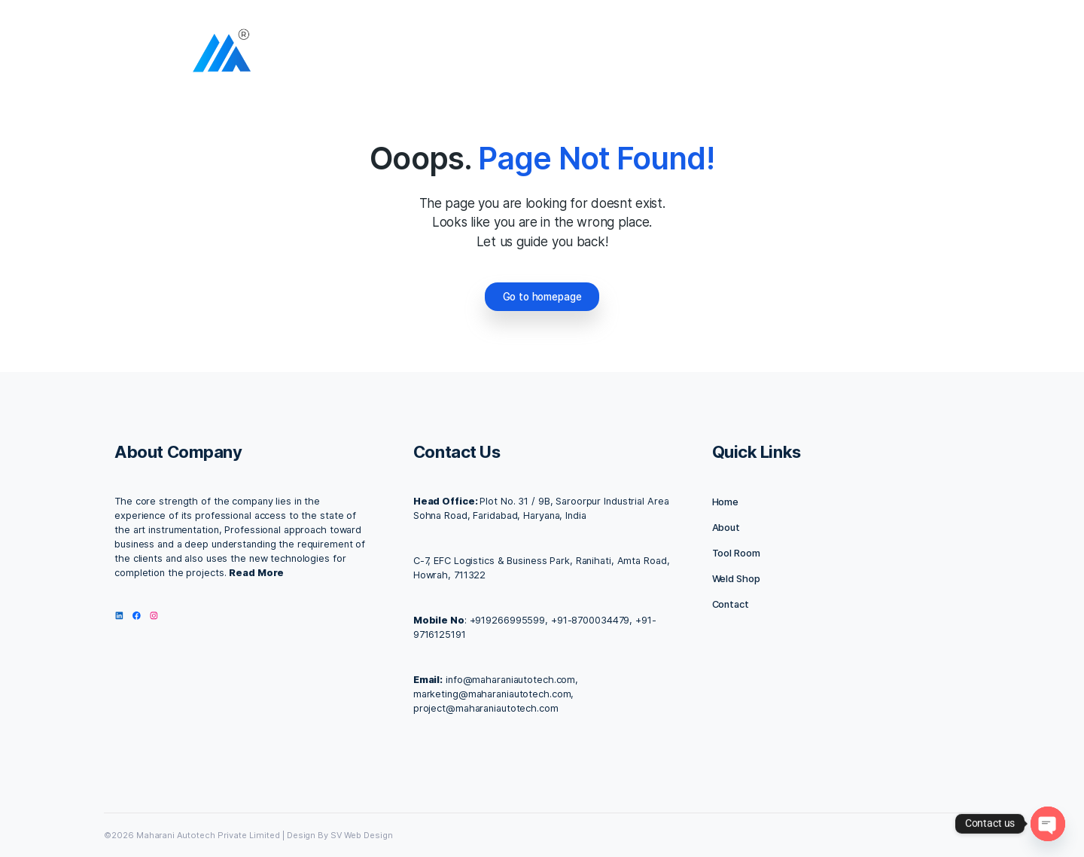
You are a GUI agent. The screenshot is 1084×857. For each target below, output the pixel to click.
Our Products (751, 54)
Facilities (587, 54)
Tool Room (736, 553)
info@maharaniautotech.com (510, 679)
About (520, 54)
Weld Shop (736, 578)
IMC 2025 (835, 54)
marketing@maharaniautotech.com (492, 694)
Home (465, 54)
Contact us (664, 54)
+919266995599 (508, 620)
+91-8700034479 (590, 620)
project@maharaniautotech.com (486, 708)
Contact (730, 604)
